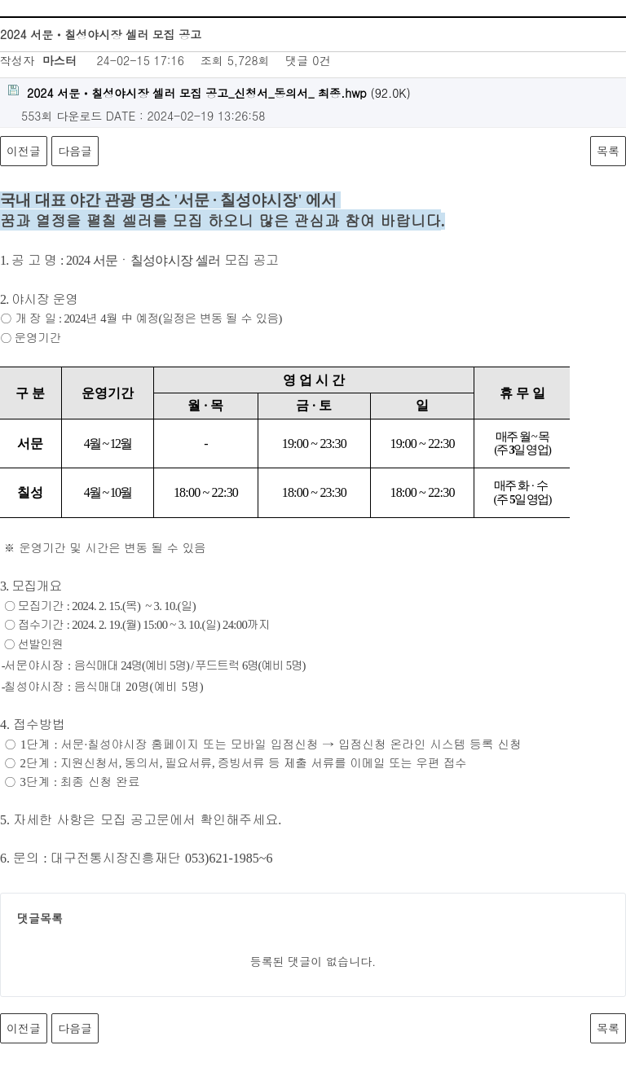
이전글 (24, 151)
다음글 (75, 151)
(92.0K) (209, 93)
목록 (608, 151)
